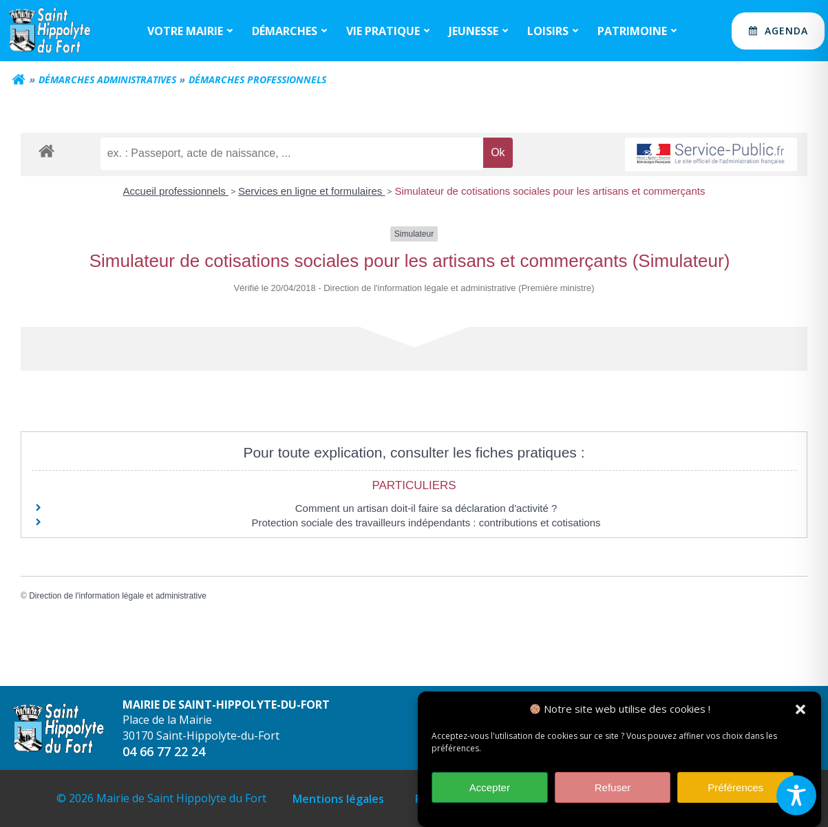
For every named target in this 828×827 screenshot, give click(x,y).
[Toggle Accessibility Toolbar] (796, 795)
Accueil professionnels (176, 191)
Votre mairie (192, 31)
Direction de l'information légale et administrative (117, 596)
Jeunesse (480, 31)
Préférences (735, 791)
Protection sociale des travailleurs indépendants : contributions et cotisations (426, 522)
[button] (800, 713)
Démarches (291, 31)
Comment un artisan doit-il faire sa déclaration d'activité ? (426, 508)
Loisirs (554, 31)
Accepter (489, 791)
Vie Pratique (390, 31)
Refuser (613, 791)
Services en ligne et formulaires (311, 191)
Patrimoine (639, 31)
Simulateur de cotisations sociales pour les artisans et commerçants (549, 191)
